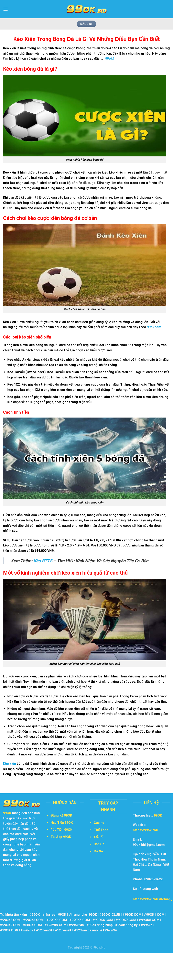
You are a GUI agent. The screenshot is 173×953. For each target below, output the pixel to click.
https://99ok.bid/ (145, 830)
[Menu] (5, 9)
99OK (158, 815)
